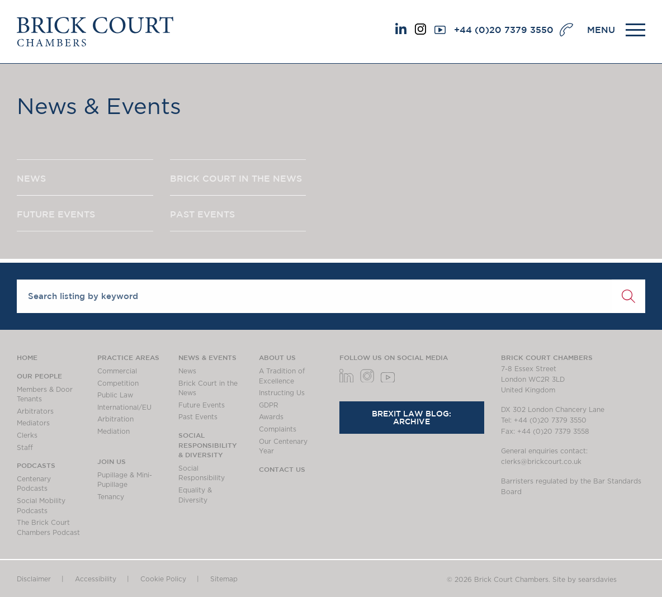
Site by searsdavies (584, 579)
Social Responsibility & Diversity (207, 444)
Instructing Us (282, 393)
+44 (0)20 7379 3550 (504, 30)
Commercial (117, 371)
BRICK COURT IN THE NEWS (236, 178)
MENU (601, 30)
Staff (25, 447)
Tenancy (110, 497)
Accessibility (95, 579)
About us (277, 357)
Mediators (33, 423)
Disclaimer (34, 579)
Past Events (197, 417)
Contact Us (282, 469)
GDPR (268, 405)
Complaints (277, 429)
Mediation (113, 431)
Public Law (115, 395)
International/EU (124, 407)
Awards (271, 417)
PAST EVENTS (202, 214)
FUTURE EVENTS (56, 214)
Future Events (201, 405)
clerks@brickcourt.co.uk (541, 461)
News (187, 371)
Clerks (27, 435)
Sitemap (224, 579)
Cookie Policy (163, 579)
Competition (118, 383)
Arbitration (115, 419)
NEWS (31, 178)
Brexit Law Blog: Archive (411, 417)
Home (27, 357)
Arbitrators (35, 411)
